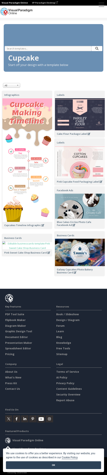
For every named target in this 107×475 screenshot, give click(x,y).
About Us (11, 371)
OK (53, 465)
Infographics (11, 95)
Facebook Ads (65, 190)
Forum (60, 325)
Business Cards (65, 235)
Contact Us (12, 388)
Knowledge (63, 343)
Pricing (9, 354)
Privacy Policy (65, 383)
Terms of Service (67, 371)
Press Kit (11, 383)
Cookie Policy (70, 457)
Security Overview (68, 394)
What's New (13, 377)
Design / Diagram (68, 320)
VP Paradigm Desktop (45, 2)
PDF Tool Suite (14, 314)
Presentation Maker (18, 343)
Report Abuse (65, 400)
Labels (60, 95)
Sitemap (61, 354)
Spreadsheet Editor (18, 348)
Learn (60, 331)
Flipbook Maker (15, 320)
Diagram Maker (15, 325)
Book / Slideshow (67, 314)
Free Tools (63, 348)
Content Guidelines (69, 388)
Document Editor (16, 337)
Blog (59, 337)
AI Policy (61, 377)
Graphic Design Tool (18, 331)
